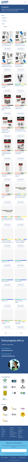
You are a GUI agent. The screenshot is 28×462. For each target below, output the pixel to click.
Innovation (3, 431)
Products (3, 432)
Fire (2, 427)
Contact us (12, 431)
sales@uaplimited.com (7, 350)
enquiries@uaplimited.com (8, 356)
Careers (11, 429)
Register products (13, 432)
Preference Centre (22, 457)
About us (3, 434)
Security (3, 429)
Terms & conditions (4, 457)
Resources (12, 427)
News (2, 436)
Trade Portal (12, 434)
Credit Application (13, 436)
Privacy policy (13, 457)
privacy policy (22, 453)
